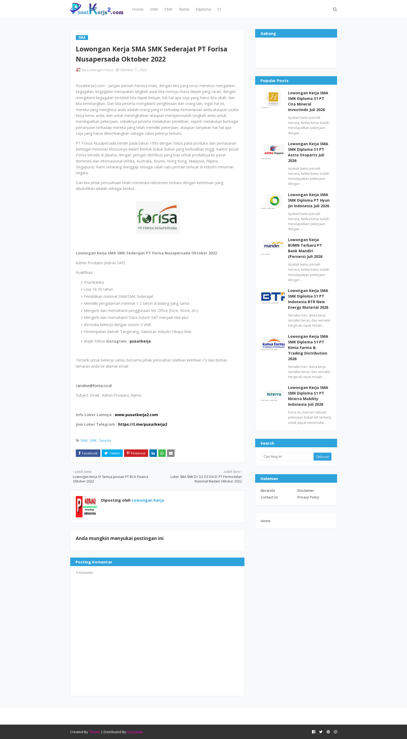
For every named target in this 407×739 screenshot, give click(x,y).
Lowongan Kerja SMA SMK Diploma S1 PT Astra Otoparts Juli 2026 (308, 152)
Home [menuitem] (138, 9)
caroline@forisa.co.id (94, 385)
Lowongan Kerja (100, 69)
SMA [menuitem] (154, 9)
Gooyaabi (135, 731)
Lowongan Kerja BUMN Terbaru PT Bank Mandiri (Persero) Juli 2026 (305, 248)
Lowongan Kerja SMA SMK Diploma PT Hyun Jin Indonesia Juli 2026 (309, 200)
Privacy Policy (308, 497)
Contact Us (269, 497)
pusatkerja (140, 341)
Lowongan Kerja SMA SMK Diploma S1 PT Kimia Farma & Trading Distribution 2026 (308, 347)
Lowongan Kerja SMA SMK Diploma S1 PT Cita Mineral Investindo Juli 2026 (308, 101)
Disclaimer (305, 490)
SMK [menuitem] (168, 9)
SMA (84, 440)
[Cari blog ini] (287, 457)
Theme (94, 731)
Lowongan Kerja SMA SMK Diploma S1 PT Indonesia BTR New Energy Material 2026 (308, 299)
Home (265, 520)
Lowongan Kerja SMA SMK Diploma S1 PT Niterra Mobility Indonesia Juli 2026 (308, 396)
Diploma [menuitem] (203, 9)
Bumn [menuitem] (184, 9)
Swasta (105, 440)
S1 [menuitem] (219, 9)
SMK (93, 440)
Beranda (268, 490)
